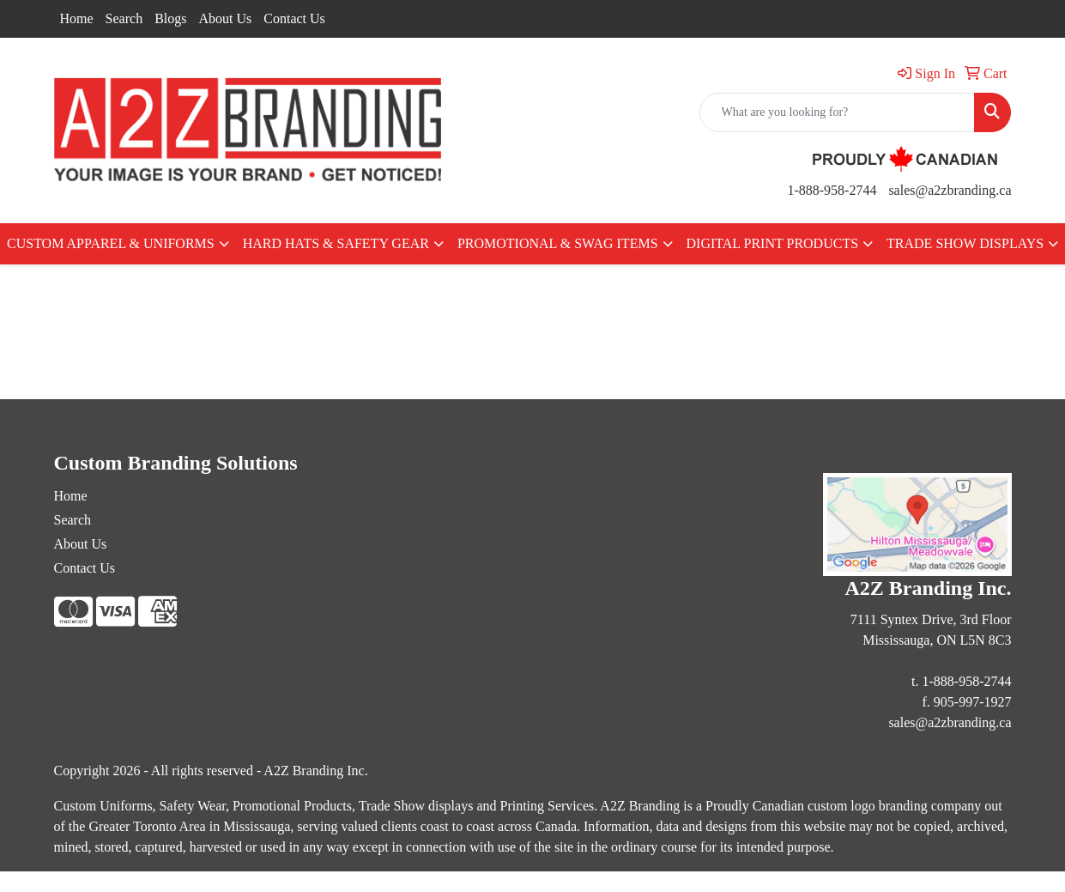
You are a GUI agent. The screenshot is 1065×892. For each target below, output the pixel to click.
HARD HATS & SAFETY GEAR (336, 243)
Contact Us (294, 18)
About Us (224, 18)
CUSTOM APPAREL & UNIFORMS (111, 243)
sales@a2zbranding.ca (949, 190)
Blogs (170, 18)
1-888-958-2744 (831, 190)
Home (77, 18)
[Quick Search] (837, 112)
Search (124, 18)
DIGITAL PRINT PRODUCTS (773, 243)
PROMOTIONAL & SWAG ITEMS (557, 243)
